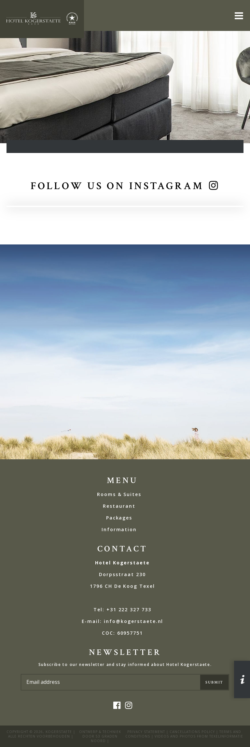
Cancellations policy (192, 731)
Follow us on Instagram (117, 186)
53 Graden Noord (104, 738)
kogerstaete (59, 731)
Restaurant (119, 506)
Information (119, 529)
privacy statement (146, 731)
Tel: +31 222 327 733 (122, 609)
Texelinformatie (226, 736)
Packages (119, 518)
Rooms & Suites (119, 494)
